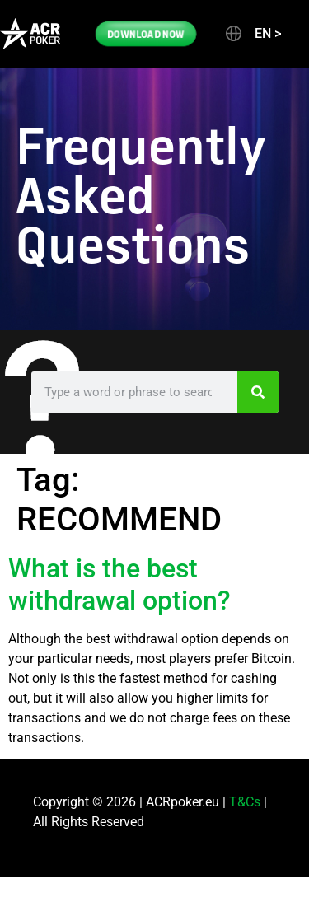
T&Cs (244, 802)
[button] (252, 34)
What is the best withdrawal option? (119, 584)
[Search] (258, 392)
